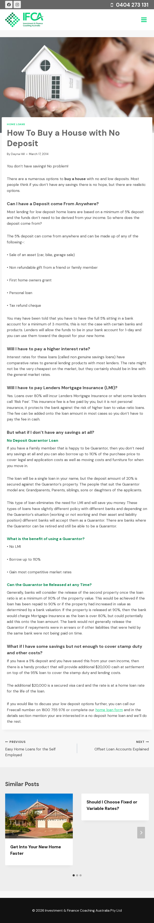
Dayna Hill (18, 154)
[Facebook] (8, 4)
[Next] (141, 832)
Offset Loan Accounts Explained (115, 745)
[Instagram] (17, 4)
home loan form (109, 709)
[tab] (74, 875)
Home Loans (16, 124)
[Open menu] (144, 19)
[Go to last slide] (13, 832)
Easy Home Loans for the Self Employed (39, 748)
